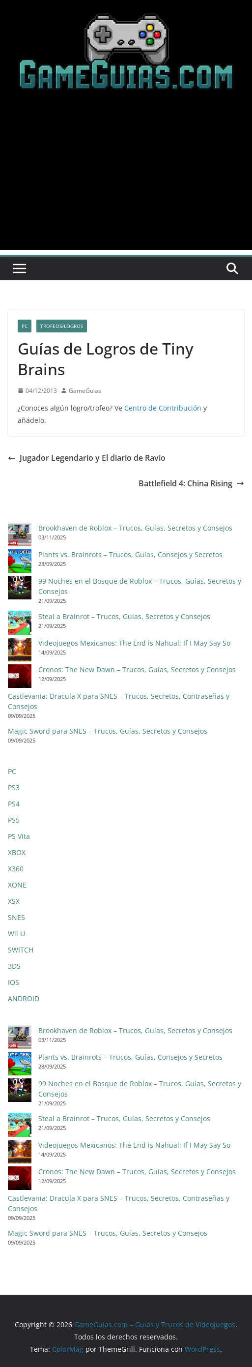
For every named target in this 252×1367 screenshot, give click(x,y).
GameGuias (85, 390)
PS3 (14, 787)
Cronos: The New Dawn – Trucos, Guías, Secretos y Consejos (137, 669)
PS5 (14, 820)
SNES (16, 917)
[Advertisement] (126, 181)
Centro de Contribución (162, 408)
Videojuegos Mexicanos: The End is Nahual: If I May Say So (134, 643)
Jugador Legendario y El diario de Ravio (87, 457)
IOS (13, 982)
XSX (14, 901)
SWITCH (20, 949)
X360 (16, 868)
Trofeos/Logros (61, 326)
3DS (14, 966)
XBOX (17, 852)
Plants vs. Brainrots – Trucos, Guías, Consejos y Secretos (130, 554)
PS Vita (19, 836)
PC (25, 326)
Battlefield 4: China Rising (191, 483)
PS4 (14, 803)
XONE (17, 885)
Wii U (16, 933)
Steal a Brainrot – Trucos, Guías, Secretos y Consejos (124, 616)
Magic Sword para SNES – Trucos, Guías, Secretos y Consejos (107, 731)
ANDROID (23, 998)
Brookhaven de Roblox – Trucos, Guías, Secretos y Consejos (135, 528)
